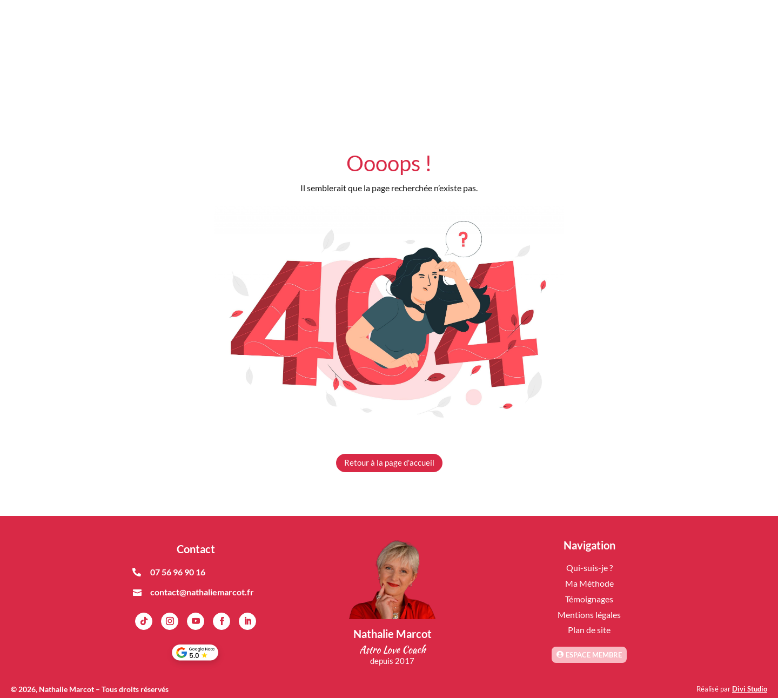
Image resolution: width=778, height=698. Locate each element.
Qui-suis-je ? (589, 567)
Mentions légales (589, 614)
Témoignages (589, 599)
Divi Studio (749, 688)
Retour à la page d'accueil (389, 462)
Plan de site (589, 630)
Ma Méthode (589, 583)
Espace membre (594, 654)
